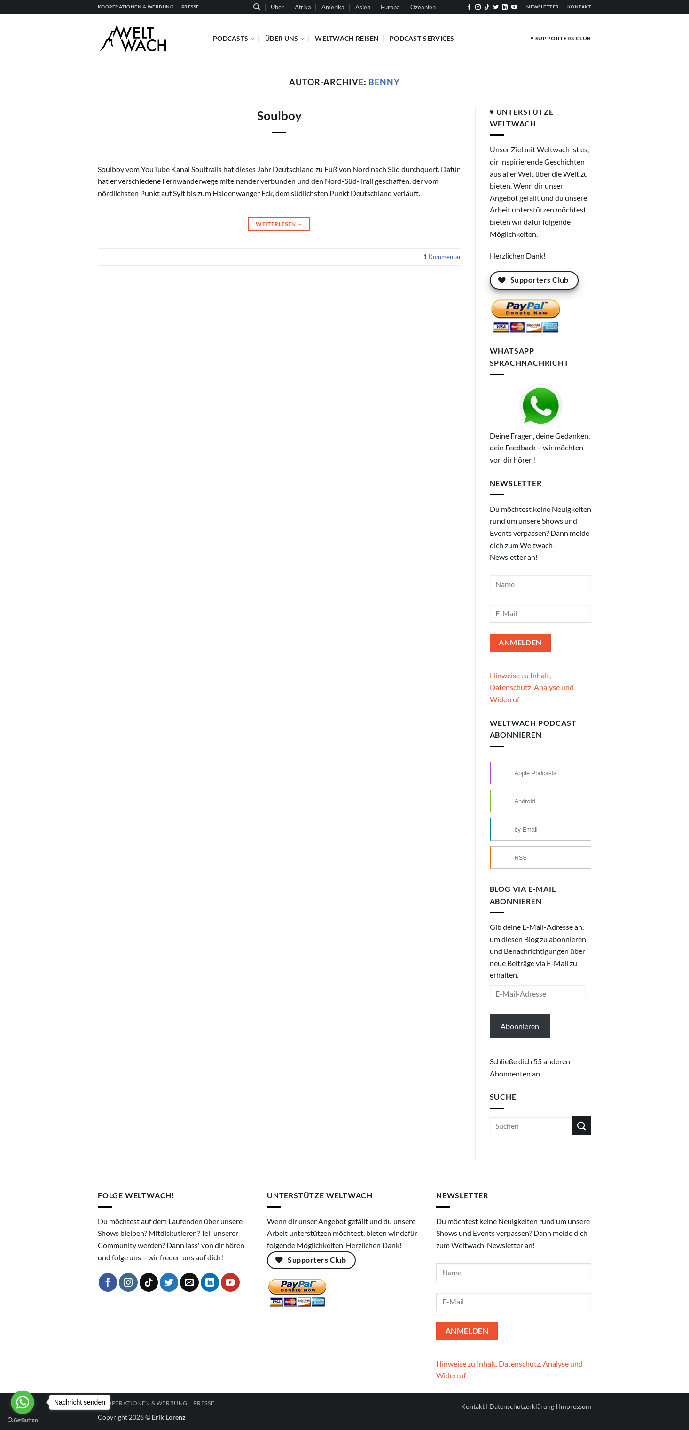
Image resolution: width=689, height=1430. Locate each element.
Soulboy (279, 116)
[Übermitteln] (581, 1125)
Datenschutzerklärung (521, 1406)
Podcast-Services (422, 38)
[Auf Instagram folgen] (478, 7)
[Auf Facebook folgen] (469, 7)
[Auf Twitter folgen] (496, 7)
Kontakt (473, 1406)
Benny (384, 82)
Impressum (575, 1406)
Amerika (332, 7)
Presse (203, 1402)
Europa (390, 7)
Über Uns (285, 38)
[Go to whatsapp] (22, 1402)
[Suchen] (256, 7)
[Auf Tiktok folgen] (487, 7)
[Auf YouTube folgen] (514, 7)
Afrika (303, 7)
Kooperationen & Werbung (143, 1402)
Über (277, 7)
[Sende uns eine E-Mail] (189, 1282)
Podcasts (234, 38)
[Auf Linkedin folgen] (505, 7)
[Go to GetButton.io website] (23, 1420)
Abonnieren (520, 1025)
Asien (362, 7)
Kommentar (442, 256)
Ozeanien (423, 7)
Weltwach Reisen (347, 38)
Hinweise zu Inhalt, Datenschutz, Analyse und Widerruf (532, 687)
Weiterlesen (279, 224)
